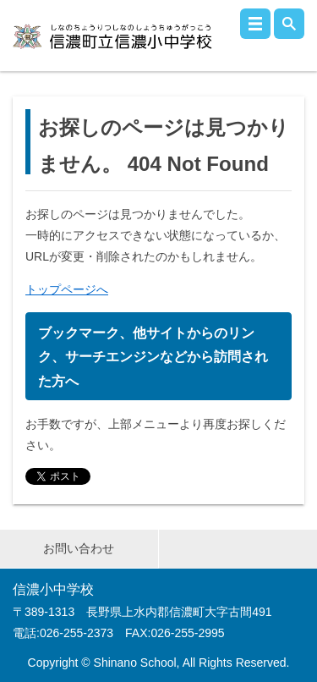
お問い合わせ (78, 548)
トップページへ (66, 289)
